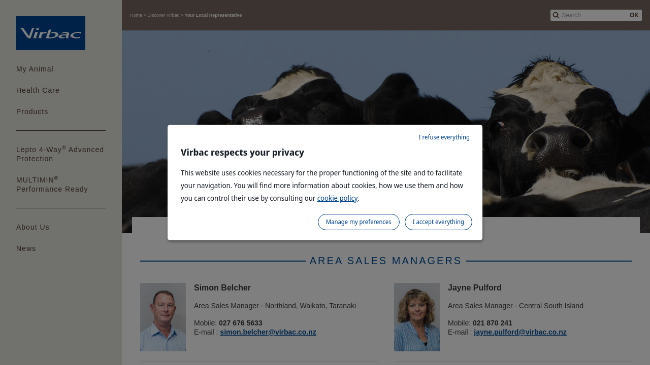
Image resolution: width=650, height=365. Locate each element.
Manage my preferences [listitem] (359, 221)
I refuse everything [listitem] (444, 137)
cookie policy (337, 198)
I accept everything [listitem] (438, 221)
